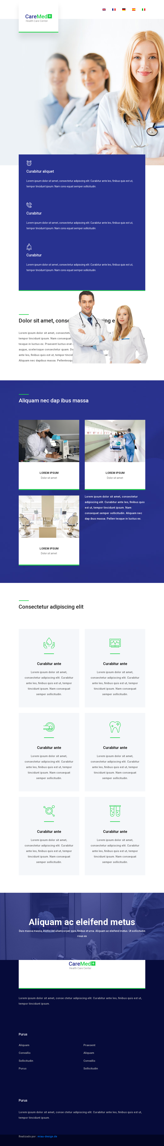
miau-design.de (47, 1136)
